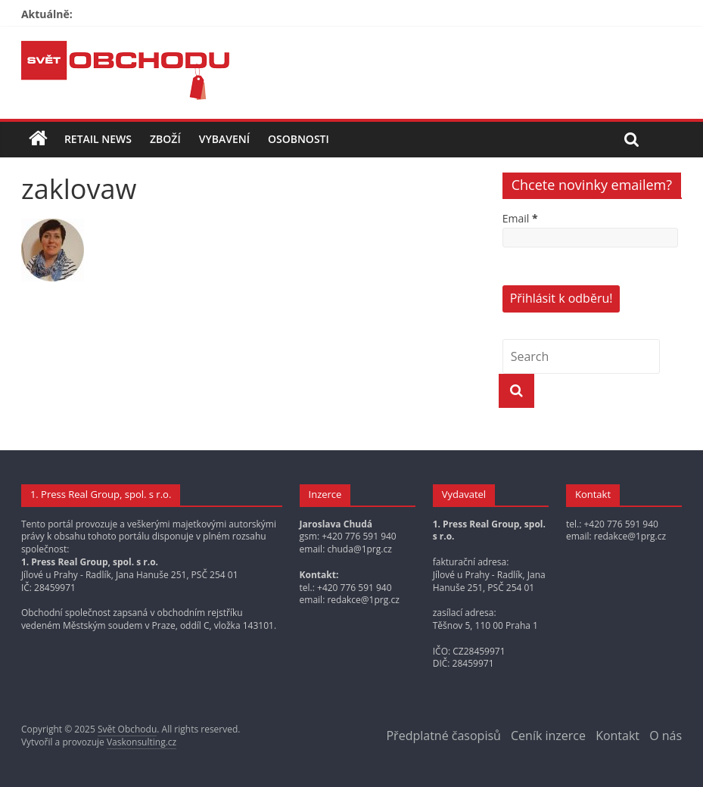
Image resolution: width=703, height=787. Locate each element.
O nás (665, 735)
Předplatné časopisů (443, 735)
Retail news (98, 139)
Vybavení (224, 139)
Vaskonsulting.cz (141, 742)
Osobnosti (298, 139)
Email (520, 218)
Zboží (165, 139)
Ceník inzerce (548, 735)
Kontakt (617, 735)
